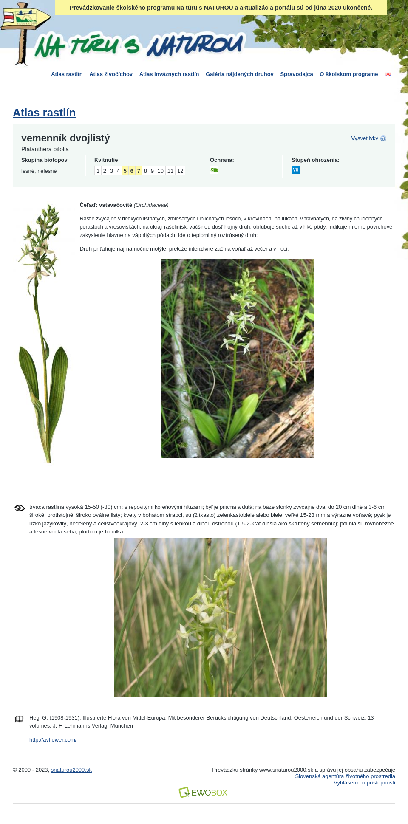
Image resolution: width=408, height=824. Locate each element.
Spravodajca (296, 74)
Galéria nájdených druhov (240, 74)
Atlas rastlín (66, 74)
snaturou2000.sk (71, 770)
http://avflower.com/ (53, 740)
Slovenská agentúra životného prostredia (345, 776)
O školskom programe (349, 74)
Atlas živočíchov (111, 74)
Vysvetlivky (364, 138)
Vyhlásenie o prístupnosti (364, 782)
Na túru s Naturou (138, 44)
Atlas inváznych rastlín (169, 74)
